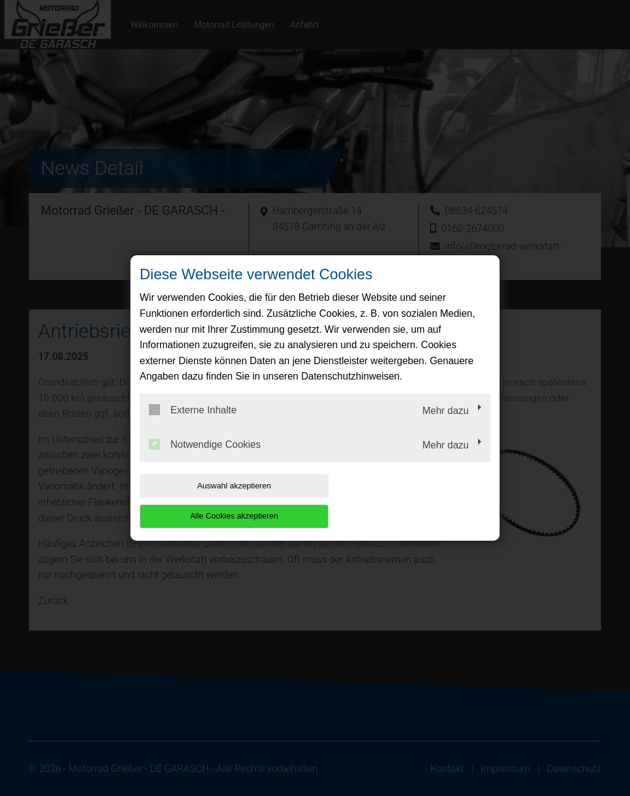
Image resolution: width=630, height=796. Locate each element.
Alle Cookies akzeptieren (411, 501)
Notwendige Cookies (205, 458)
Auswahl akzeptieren (218, 501)
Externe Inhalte (193, 425)
